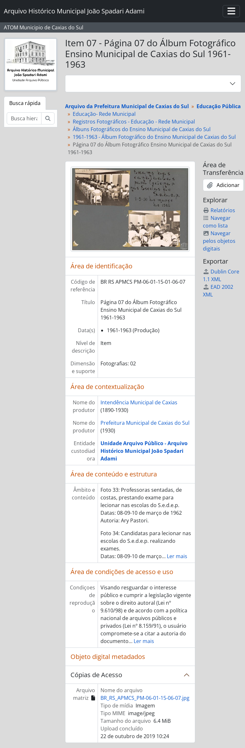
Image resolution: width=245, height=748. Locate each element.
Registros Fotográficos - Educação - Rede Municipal (134, 121)
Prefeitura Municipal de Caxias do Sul (144, 422)
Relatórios (219, 210)
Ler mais (177, 556)
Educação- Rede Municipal (104, 113)
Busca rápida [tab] (25, 103)
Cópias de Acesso (96, 674)
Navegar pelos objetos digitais (219, 241)
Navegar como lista (217, 221)
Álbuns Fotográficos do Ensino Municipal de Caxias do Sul (142, 129)
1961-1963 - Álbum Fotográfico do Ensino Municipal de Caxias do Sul (154, 136)
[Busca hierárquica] (24, 118)
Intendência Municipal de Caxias (138, 402)
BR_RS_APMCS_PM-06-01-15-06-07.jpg (144, 697)
